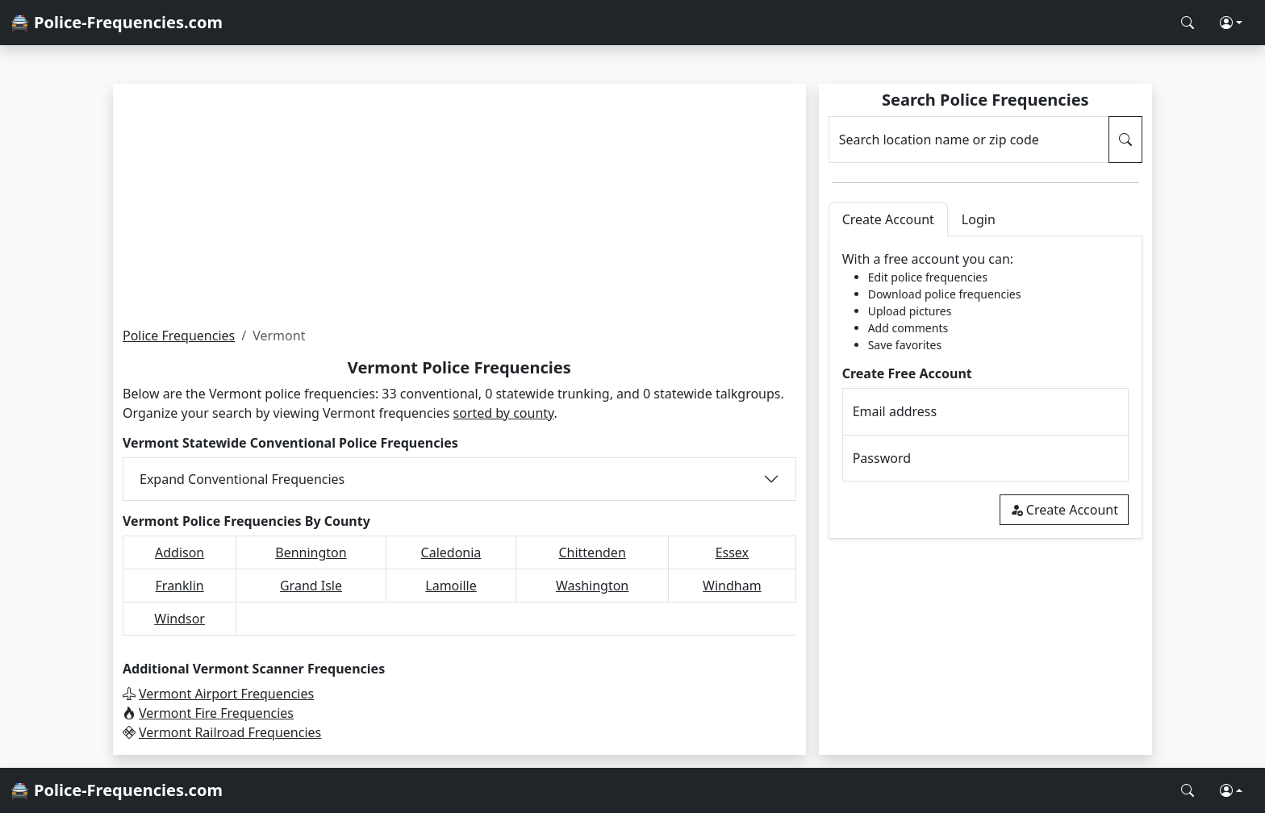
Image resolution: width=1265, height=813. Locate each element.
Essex (732, 552)
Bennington (310, 552)
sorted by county (503, 413)
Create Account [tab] (888, 219)
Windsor (179, 618)
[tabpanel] (985, 387)
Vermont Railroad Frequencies (230, 732)
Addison (179, 552)
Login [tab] (979, 219)
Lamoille (450, 585)
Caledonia (451, 552)
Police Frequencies (179, 335)
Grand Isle (311, 585)
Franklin (180, 585)
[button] (1231, 22)
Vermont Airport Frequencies (226, 694)
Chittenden (591, 552)
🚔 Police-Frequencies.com (116, 22)
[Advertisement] (459, 205)
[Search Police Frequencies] (1187, 22)
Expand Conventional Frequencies (242, 479)
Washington (592, 585)
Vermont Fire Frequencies (216, 713)
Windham (732, 585)
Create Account (1064, 510)
